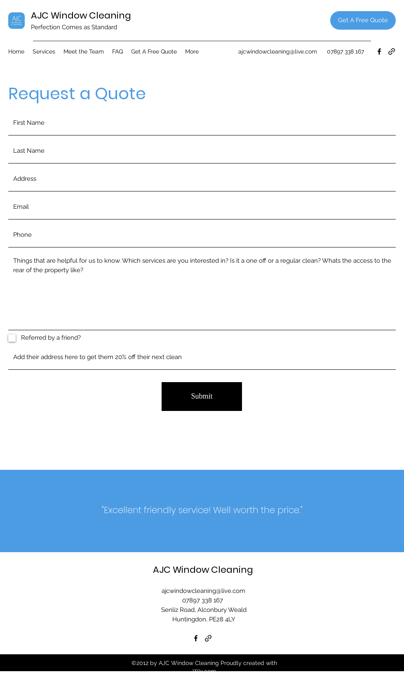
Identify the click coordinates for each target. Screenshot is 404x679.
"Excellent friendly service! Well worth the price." (202, 510)
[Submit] (202, 396)
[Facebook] (379, 51)
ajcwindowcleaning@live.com (277, 51)
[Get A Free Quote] (363, 20)
